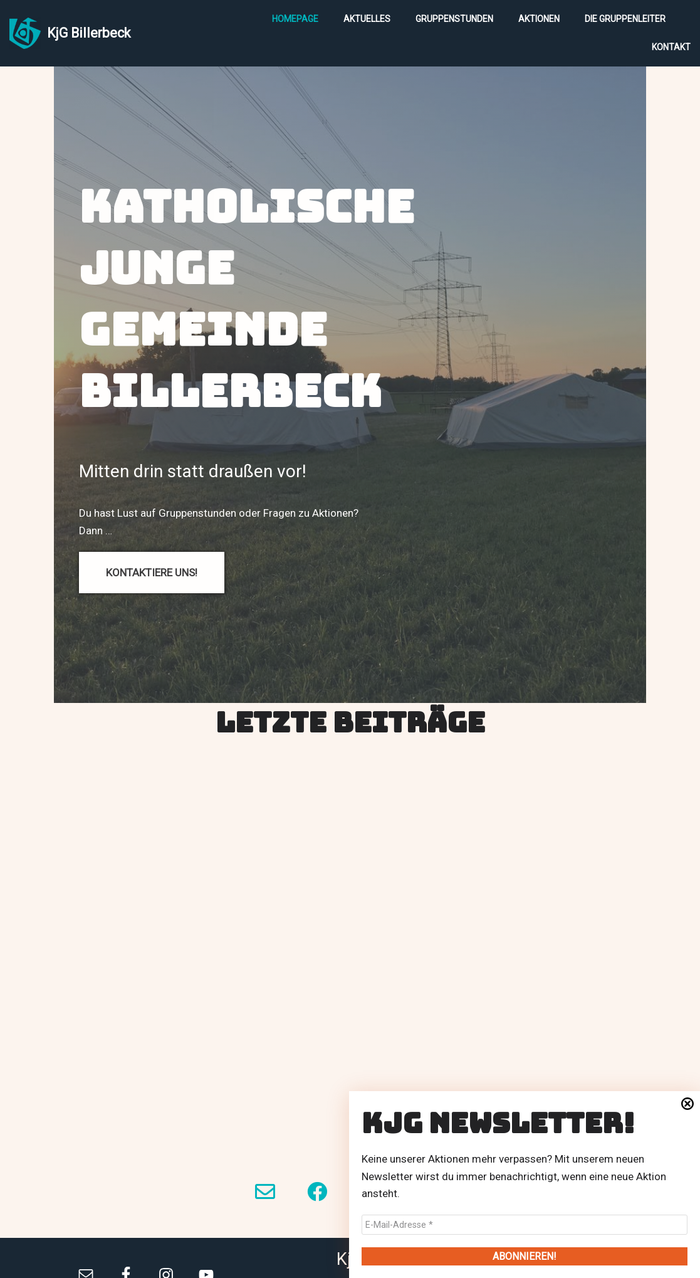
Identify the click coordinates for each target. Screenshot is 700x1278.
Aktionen (539, 19)
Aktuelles (366, 19)
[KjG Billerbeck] (69, 33)
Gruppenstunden (454, 19)
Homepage (295, 19)
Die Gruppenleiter (625, 19)
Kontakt (671, 47)
